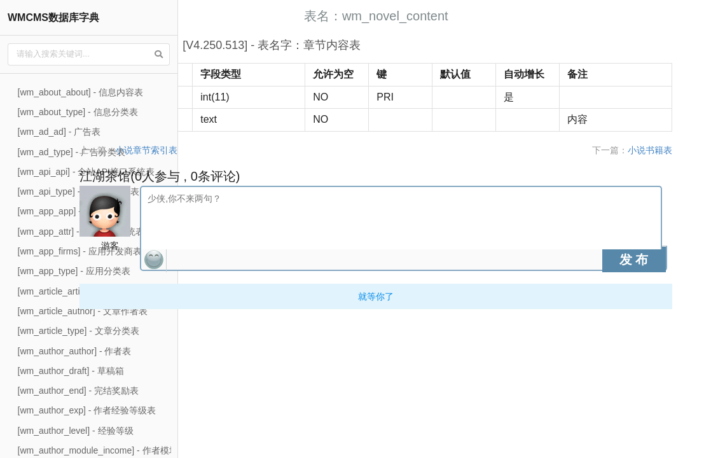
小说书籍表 (687, 150)
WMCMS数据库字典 (53, 17)
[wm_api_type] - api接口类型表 (78, 191)
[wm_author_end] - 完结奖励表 (78, 390)
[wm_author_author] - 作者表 (75, 351)
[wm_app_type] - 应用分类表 (74, 271)
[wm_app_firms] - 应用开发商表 (80, 251)
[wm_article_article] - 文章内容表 (82, 291)
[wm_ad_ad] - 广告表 (59, 132)
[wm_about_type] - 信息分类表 (78, 112)
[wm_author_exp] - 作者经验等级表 (87, 410)
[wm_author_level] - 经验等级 (76, 431)
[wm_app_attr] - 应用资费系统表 (81, 231)
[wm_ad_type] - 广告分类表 (72, 152)
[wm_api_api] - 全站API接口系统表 (86, 172)
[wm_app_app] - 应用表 (64, 211)
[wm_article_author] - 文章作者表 (83, 311)
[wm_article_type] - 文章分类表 (78, 331)
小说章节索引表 (260, 150)
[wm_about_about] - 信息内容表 (81, 92)
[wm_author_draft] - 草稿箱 (71, 371)
